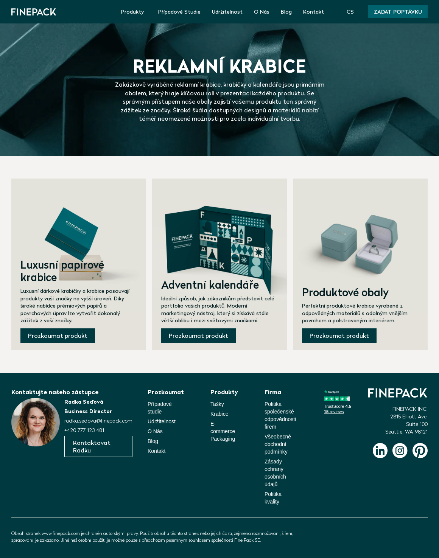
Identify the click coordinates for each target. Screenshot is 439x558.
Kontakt (313, 12)
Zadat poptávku (398, 12)
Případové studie (160, 408)
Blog (286, 12)
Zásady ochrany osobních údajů (275, 473)
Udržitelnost (227, 12)
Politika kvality (273, 498)
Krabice (219, 414)
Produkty (132, 12)
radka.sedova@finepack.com (98, 420)
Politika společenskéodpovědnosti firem (280, 415)
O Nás (261, 12)
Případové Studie (179, 12)
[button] (352, 11)
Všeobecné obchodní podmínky (278, 444)
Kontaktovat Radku (92, 446)
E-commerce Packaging (222, 431)
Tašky (217, 404)
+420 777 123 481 (84, 430)
